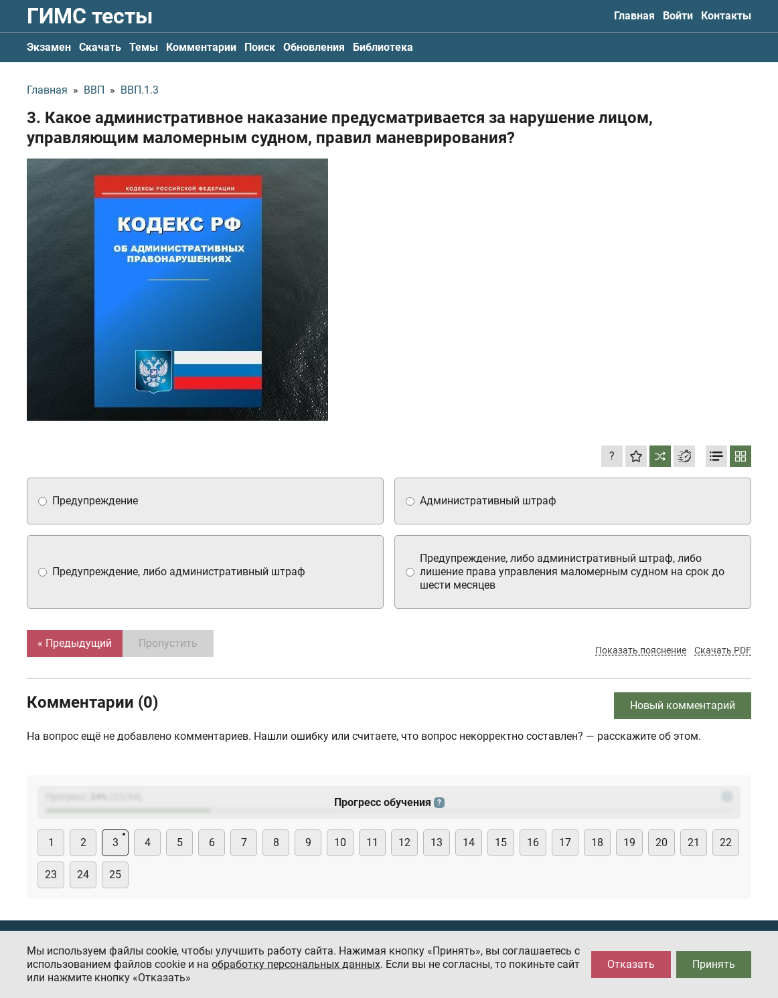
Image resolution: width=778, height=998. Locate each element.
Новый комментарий (682, 705)
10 (340, 842)
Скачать (100, 47)
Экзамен (49, 47)
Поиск (259, 47)
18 (597, 842)
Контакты (726, 15)
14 (469, 842)
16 (533, 842)
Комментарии (201, 47)
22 (726, 842)
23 (51, 874)
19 (629, 842)
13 (437, 842)
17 (565, 842)
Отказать (631, 964)
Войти (678, 15)
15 (501, 842)
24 (83, 874)
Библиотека (383, 47)
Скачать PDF (722, 650)
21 (694, 842)
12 (404, 842)
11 (372, 842)
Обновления (314, 47)
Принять (713, 964)
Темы (143, 47)
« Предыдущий (74, 643)
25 (115, 874)
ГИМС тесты (90, 16)
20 (661, 842)
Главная (634, 15)
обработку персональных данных (296, 964)
